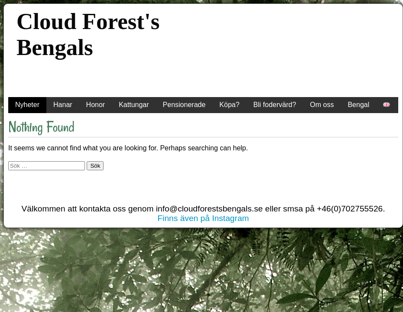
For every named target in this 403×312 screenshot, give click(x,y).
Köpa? (229, 104)
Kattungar (134, 104)
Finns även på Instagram (203, 218)
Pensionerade (184, 104)
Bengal (358, 104)
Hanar (62, 104)
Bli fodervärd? (275, 104)
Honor (95, 104)
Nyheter (27, 104)
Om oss (322, 104)
